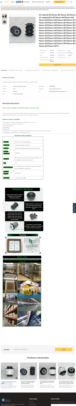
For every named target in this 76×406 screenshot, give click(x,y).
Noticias (48, 1)
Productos (7, 1)
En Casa (2, 5)
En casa (31, 401)
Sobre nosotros (26, 1)
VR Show (18, 1)
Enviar (63, 349)
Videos (13, 1)
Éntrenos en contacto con (38, 1)
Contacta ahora (59, 1)
